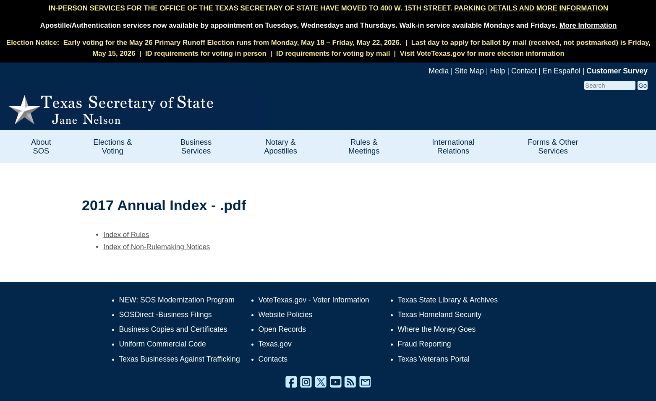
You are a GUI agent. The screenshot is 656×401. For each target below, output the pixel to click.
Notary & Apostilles (280, 146)
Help (497, 71)
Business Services (196, 146)
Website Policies (286, 314)
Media (439, 71)
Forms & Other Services (553, 146)
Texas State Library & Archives (448, 300)
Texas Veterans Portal (434, 359)
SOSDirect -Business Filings (165, 314)
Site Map (469, 71)
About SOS (41, 146)
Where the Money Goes (437, 329)
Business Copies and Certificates (173, 329)
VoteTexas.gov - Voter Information (314, 300)
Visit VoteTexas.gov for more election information (482, 53)
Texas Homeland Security (439, 314)
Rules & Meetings (364, 146)
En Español (561, 71)
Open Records (282, 329)
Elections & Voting (112, 146)
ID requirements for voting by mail (333, 53)
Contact (524, 71)
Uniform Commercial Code (162, 344)
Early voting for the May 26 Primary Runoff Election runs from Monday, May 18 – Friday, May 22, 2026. (232, 43)
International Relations (453, 146)
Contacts (273, 359)
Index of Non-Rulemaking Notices (156, 247)
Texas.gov (275, 344)
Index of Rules (126, 235)
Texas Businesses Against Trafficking (179, 359)
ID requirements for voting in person (206, 53)
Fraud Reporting (424, 344)
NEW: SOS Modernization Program (177, 300)
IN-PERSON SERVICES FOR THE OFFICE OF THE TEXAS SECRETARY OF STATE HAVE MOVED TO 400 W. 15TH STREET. (328, 8)
